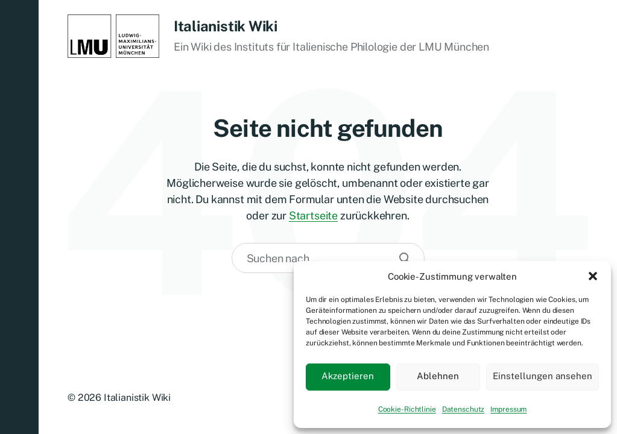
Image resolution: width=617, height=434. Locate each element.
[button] (593, 276)
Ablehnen (438, 376)
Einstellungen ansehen (542, 376)
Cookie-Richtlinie (407, 409)
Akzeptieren (347, 376)
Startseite (313, 215)
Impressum (508, 409)
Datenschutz (463, 409)
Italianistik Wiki (225, 26)
